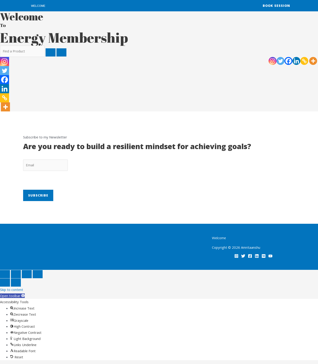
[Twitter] (280, 61)
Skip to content (11, 290)
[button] (12, 296)
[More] (313, 61)
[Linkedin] (296, 61)
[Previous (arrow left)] (5, 283)
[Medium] (264, 256)
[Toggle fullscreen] (16, 275)
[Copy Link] (304, 61)
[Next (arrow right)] (16, 283)
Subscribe (38, 196)
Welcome (38, 5)
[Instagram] (273, 61)
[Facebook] (288, 61)
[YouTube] (270, 256)
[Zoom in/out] (5, 275)
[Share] (27, 275)
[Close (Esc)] (38, 275)
